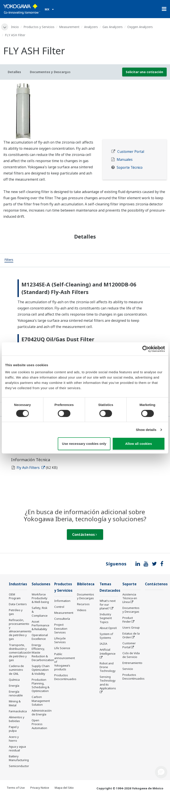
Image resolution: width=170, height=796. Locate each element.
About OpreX (108, 628)
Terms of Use (16, 788)
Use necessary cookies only (84, 443)
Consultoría (62, 619)
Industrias (18, 584)
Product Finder (127, 620)
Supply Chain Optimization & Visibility (41, 669)
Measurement (69, 27)
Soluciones (41, 584)
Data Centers (18, 604)
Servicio (127, 669)
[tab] (9, 260)
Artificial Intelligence (108, 651)
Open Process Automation (39, 724)
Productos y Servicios (38, 27)
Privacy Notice (39, 788)
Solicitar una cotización (144, 72)
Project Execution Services (60, 628)
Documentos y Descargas (85, 596)
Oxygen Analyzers (140, 27)
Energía (14, 686)
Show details (146, 430)
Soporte (129, 584)
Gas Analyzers (112, 27)
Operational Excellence (40, 637)
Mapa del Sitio (64, 788)
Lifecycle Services (60, 640)
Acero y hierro (14, 739)
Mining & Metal (15, 703)
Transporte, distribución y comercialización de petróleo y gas (20, 652)
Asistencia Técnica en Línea (129, 598)
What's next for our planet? (108, 604)
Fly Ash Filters (31, 467)
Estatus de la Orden (131, 635)
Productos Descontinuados (65, 677)
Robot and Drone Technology (108, 667)
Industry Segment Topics (106, 618)
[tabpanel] (85, 111)
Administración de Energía (42, 712)
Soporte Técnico (130, 167)
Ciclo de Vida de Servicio (131, 655)
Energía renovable (16, 693)
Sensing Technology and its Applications (108, 682)
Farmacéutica (18, 711)
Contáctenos (84, 534)
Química (14, 680)
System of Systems (106, 636)
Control (59, 607)
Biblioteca (86, 584)
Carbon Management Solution (41, 700)
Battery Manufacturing (19, 758)
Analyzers (91, 27)
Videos (81, 610)
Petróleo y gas (16, 612)
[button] (161, 772)
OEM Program (15, 596)
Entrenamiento (132, 663)
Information (62, 601)
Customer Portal (130, 151)
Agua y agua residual (17, 748)
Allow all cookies (138, 443)
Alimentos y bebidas (16, 719)
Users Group (131, 627)
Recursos (83, 604)
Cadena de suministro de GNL (16, 669)
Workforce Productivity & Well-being (40, 598)
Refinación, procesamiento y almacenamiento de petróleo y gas (20, 629)
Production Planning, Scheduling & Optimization (40, 685)
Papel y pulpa (14, 729)
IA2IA (103, 644)
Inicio (15, 27)
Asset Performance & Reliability (40, 625)
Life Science (62, 648)
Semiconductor (19, 766)
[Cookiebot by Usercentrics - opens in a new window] (145, 349)
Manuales (125, 159)
